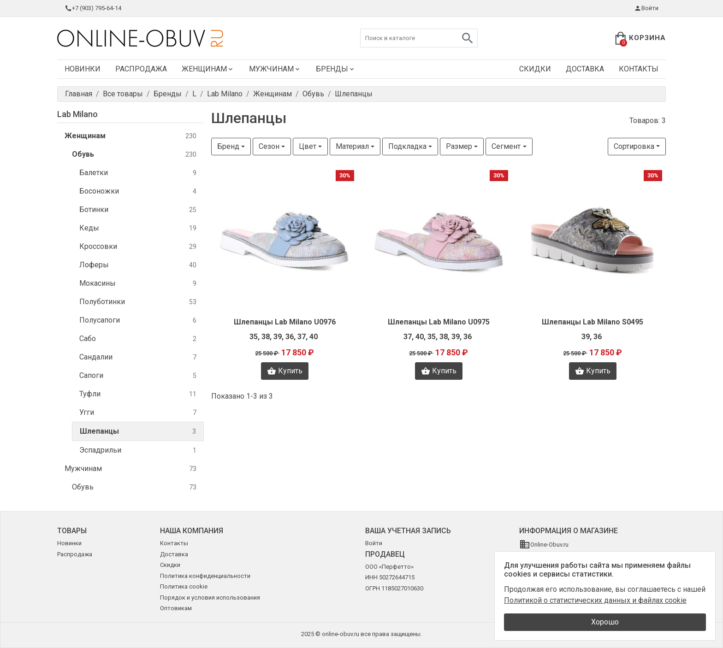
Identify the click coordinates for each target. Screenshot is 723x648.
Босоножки (137, 191)
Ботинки (137, 210)
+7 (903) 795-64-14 (93, 8)
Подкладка (407, 146)
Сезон (269, 146)
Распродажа (141, 69)
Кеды (137, 228)
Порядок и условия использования (210, 597)
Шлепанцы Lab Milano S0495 (592, 322)
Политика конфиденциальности (205, 575)
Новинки (83, 69)
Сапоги (137, 376)
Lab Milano (77, 114)
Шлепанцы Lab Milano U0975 (439, 322)
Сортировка (634, 146)
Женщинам (208, 69)
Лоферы (137, 265)
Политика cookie (183, 586)
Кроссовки (137, 247)
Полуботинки (137, 302)
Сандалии (137, 357)
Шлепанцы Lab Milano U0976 (285, 322)
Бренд (228, 146)
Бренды (336, 69)
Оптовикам (176, 608)
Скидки (535, 69)
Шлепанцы (138, 431)
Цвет (307, 146)
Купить (284, 371)
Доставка (585, 69)
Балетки (137, 173)
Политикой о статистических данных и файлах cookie (595, 600)
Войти (646, 8)
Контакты (638, 69)
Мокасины (137, 284)
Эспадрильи (137, 450)
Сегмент (506, 146)
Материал (352, 146)
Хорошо (605, 622)
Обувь (134, 154)
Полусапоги (137, 320)
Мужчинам (275, 69)
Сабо (137, 339)
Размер (459, 146)
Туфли (137, 394)
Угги (137, 413)
